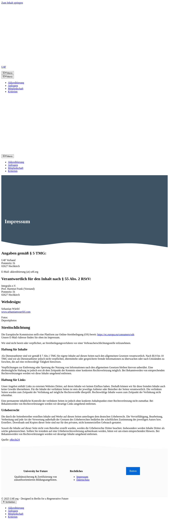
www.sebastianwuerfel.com (16, 311)
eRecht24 (15, 439)
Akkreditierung (16, 82)
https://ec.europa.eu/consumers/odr (115, 334)
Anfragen (13, 85)
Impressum (82, 476)
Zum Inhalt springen (12, 2)
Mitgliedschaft (15, 88)
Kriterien (12, 91)
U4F (3, 67)
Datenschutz (82, 479)
